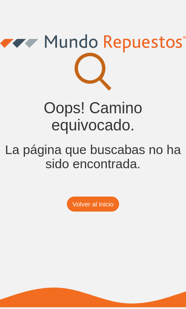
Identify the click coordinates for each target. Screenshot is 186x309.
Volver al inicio (93, 204)
